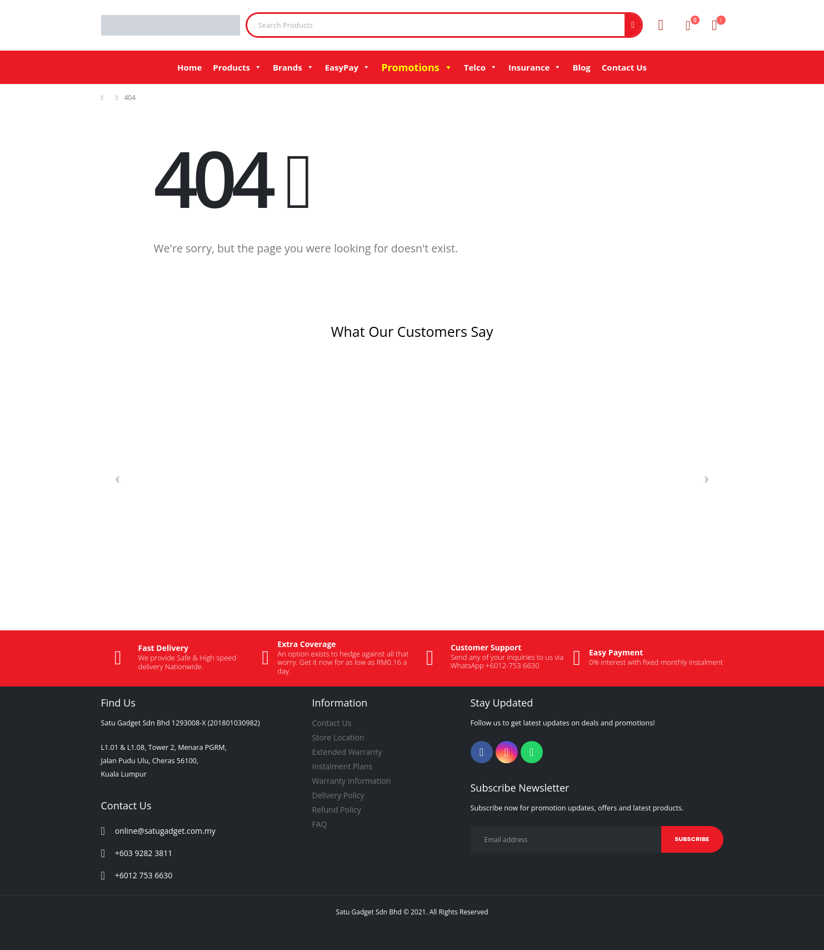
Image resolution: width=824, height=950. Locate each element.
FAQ (319, 824)
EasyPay (347, 67)
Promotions (417, 67)
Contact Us (624, 67)
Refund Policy (336, 809)
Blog (581, 67)
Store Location (338, 737)
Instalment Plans (342, 766)
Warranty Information (351, 780)
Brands (293, 67)
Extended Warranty (347, 752)
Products (237, 67)
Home (189, 67)
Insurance (534, 67)
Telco (480, 67)
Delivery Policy (338, 795)
